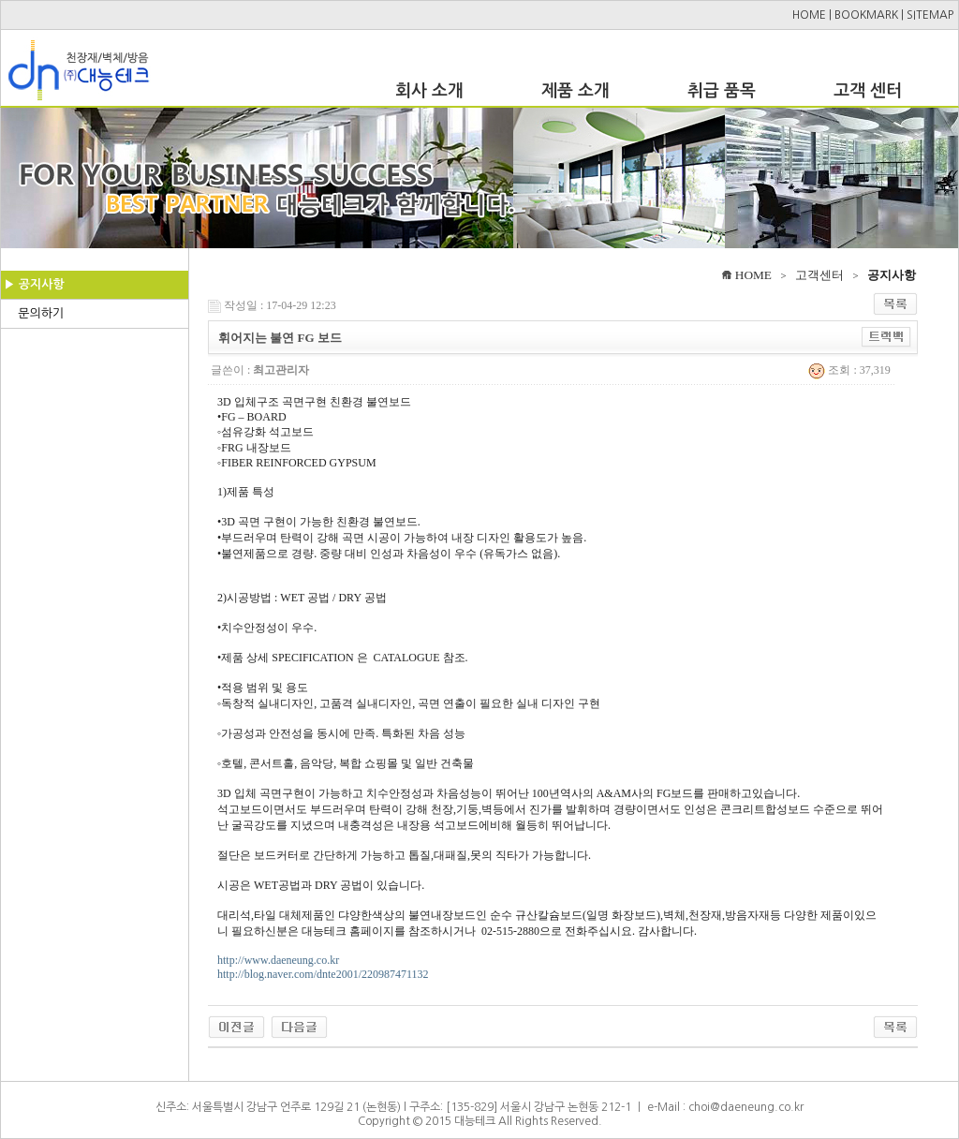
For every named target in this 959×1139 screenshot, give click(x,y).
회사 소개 (429, 90)
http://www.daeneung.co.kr (278, 960)
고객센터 (819, 275)
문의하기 (41, 313)
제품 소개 (575, 90)
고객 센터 (868, 90)
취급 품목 (721, 90)
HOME (809, 15)
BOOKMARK (866, 15)
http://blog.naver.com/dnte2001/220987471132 (323, 974)
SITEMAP (930, 15)
